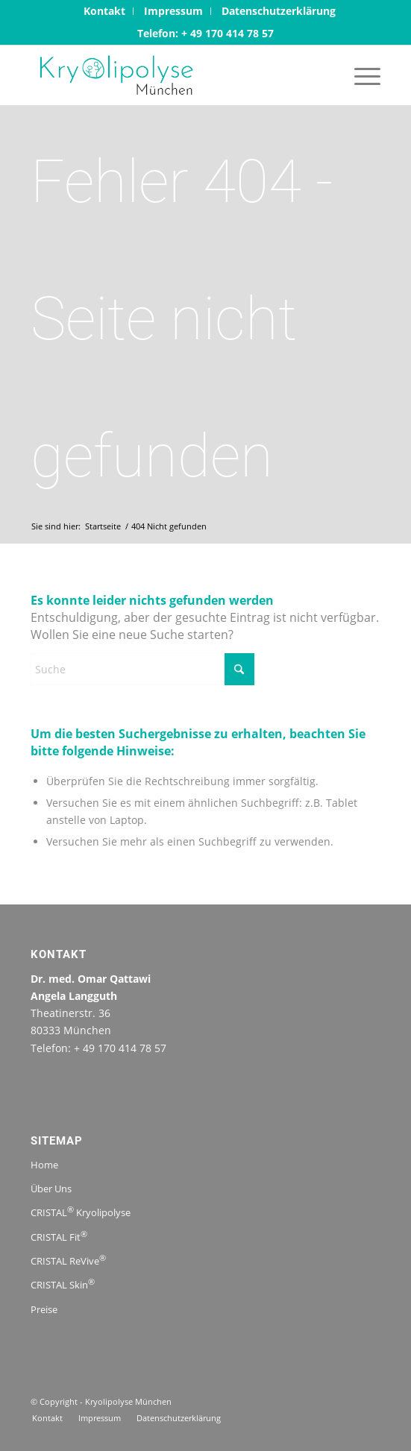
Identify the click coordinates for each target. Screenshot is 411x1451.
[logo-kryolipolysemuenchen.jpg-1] (170, 75)
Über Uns (51, 1188)
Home (44, 1164)
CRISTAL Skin (63, 1283)
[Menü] (359, 75)
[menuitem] (105, 11)
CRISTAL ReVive (68, 1260)
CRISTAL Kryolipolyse (81, 1211)
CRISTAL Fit (59, 1235)
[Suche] (142, 669)
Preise (44, 1309)
